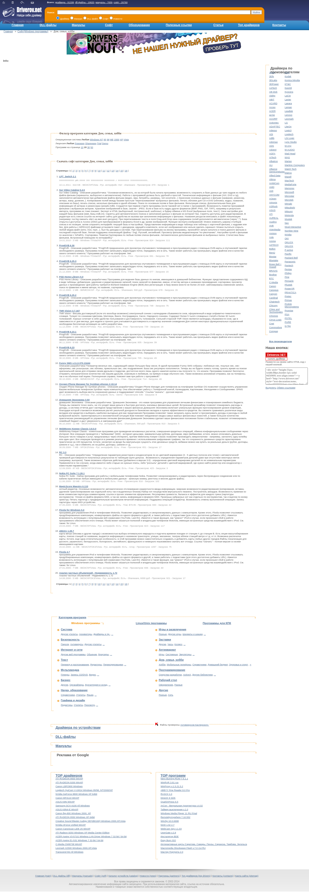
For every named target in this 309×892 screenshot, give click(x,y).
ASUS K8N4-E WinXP (67, 810)
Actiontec (274, 122)
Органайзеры (77, 685)
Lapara (288, 103)
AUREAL (273, 218)
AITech (272, 157)
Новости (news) (148, 876)
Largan (288, 107)
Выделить (271, 387)
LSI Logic (289, 138)
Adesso (273, 130)
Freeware (80, 143)
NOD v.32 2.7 (167, 825)
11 (104, 170)
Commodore (275, 327)
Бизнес (65, 680)
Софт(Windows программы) (33, 31)
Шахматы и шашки (193, 634)
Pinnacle (289, 280)
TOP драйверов (69, 776)
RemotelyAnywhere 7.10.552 (175, 817)
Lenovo (288, 115)
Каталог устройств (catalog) (123, 876)
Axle (271, 237)
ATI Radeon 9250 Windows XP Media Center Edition (83, 833)
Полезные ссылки (179, 25)
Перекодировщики (113, 665)
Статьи (218, 25)
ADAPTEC (274, 126)
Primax (288, 300)
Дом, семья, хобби (171, 660)
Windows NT (96, 139)
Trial (99, 143)
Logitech (289, 134)
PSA (287, 314)
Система (66, 629)
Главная (18, 25)
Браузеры (103, 655)
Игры (161, 655)
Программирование (172, 670)
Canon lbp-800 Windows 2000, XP (73, 813)
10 (82, 147)
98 (108, 139)
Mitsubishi (290, 207)
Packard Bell (291, 257)
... (112, 634)
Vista (126, 139)
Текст (64, 660)
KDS (287, 72)
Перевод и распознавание (75, 665)
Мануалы (78, 25)
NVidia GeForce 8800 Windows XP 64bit (76, 794)
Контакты (279, 25)
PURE (288, 322)
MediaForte (290, 184)
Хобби (162, 665)
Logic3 (288, 130)
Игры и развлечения (172, 629)
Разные (163, 634)
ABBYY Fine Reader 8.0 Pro (175, 790)
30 (88, 147)
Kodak (288, 76)
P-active (289, 250)
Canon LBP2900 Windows (69, 786)
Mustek (288, 219)
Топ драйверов (249, 25)
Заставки (165, 640)
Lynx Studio (291, 142)
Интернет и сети (72, 650)
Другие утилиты (69, 634)
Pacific (288, 253)
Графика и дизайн (73, 700)
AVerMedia (274, 229)
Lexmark (289, 118)
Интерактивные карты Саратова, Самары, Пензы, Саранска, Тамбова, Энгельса (204, 844)
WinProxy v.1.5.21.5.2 (172, 786)
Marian (288, 161)
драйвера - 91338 (64, 2)
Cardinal (273, 297)
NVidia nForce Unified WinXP (71, 825)
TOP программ (173, 776)
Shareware (90, 143)
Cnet (271, 323)
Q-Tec (288, 326)
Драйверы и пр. (101, 634)
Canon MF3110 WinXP (67, 798)
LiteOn (288, 126)
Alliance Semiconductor (277, 170)
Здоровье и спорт (238, 665)
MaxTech (289, 180)
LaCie (288, 95)
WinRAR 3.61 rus (169, 783)
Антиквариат (167, 650)
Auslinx (273, 221)
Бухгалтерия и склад (96, 685)
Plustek (288, 284)
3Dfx (271, 76)
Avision (273, 233)
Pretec (288, 296)
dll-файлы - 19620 (84, 2)
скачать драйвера (276, 356)
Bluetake (273, 260)
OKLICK (289, 242)
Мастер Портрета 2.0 (172, 852)
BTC (271, 278)
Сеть (170, 695)
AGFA (272, 153)
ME (111, 139)
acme (272, 115)
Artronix (273, 202)
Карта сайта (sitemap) (246, 876)
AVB (271, 225)
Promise (289, 310)
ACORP (273, 118)
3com (272, 72)
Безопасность (70, 640)
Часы (170, 644)
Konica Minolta (292, 80)
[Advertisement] (22, 136)
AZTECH (273, 245)
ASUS (272, 210)
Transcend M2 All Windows (69, 852)
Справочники (68, 695)
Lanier (288, 99)
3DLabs (273, 80)
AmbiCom (274, 183)
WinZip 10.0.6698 (170, 821)
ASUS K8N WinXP (65, 802)
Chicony (273, 305)
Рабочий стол (168, 680)
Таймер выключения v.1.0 (174, 810)
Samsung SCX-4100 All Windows (73, 806)
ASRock (273, 206)
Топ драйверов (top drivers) (196, 876)
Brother (273, 274)
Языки (90, 695)
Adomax (273, 142)
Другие (64, 685)
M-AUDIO (290, 149)
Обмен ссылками (286, 387)
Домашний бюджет (218, 665)
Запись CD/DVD (79, 675)
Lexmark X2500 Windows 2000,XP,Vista (76, 848)
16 (126, 170)
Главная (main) (43, 876)
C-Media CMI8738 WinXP (69, 844)
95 (105, 139)
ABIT (271, 99)
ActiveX (187, 675)
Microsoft (289, 192)
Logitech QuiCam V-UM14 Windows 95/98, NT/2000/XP (84, 790)
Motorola (289, 215)
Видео (92, 675)
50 (92, 147)
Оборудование (139, 25)
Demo (105, 143)
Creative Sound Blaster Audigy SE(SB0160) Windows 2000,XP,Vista (91, 821)
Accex (272, 107)
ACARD (273, 103)
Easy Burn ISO (168, 840)
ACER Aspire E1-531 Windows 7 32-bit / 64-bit (79, 840)
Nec (287, 223)
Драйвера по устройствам (78, 728)
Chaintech (274, 301)
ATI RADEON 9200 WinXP (69, 783)
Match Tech (290, 169)
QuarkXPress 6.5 (169, 802)
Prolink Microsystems (292, 305)
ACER (272, 111)
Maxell (288, 176)
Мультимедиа (70, 670)
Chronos (273, 315)
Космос (178, 644)
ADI (271, 134)
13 (113, 170)
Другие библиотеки (202, 675)
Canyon (273, 294)
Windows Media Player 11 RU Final (179, 813)
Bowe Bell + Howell (275, 265)
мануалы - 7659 (104, 2)
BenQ (272, 252)
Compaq (273, 331)
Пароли (65, 644)
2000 (116, 139)
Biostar (272, 256)
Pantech (289, 265)
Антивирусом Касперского (194, 725)
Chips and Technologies (276, 310)
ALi (271, 165)
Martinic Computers (295, 165)
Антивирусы (76, 644)
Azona (272, 241)
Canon (272, 286)
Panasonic (290, 261)
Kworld (288, 88)
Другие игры (174, 634)
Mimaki (288, 203)
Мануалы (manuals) (82, 876)
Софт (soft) (101, 876)
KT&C (288, 84)
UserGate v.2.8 (168, 833)
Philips (288, 273)
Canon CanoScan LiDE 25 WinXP (73, 829)
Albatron (273, 161)
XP (121, 139)
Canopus (273, 290)
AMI (271, 191)
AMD (271, 187)
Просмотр (89, 705)
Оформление (166, 685)
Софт (109, 25)
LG (286, 122)
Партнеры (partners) (169, 876)
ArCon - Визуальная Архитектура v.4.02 (182, 806)
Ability (272, 95)
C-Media (273, 282)
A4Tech (273, 88)
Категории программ (72, 618)
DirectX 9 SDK (168, 798)
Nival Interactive (293, 226)
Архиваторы (85, 634)
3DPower (274, 84)
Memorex (289, 188)
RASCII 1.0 (166, 794)
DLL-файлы (48, 25)
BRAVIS (273, 270)
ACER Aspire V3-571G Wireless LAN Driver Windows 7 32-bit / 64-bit (91, 837)
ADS (271, 145)
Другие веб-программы (73, 655)
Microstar (289, 196)
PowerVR (290, 288)
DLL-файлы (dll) (61, 876)
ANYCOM (274, 194)
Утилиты (80, 695)
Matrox (288, 172)
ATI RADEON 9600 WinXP (69, 779)
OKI (287, 238)
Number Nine (291, 230)
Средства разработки (170, 675)
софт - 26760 (121, 2)
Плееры (65, 675)
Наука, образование (74, 690)
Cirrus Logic (275, 319)
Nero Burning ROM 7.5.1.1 (174, 779)
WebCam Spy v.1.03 (171, 829)
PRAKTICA (290, 292)
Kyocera (289, 91)
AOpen (272, 198)
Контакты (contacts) (222, 876)
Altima (272, 179)
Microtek (289, 199)
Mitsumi (289, 211)
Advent (272, 149)
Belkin (272, 248)
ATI (271, 214)
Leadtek (289, 111)
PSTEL (288, 318)
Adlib (271, 138)
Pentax (288, 269)
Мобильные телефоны (179, 665)
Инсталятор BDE (170, 837)
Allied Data (274, 175)
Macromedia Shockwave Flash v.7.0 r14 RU (183, 848)
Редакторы (96, 665)
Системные (172, 655)
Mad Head (290, 153)
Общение (92, 655)
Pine (287, 277)
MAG (287, 157)
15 (121, 170)
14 (117, 170)
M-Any (288, 145)
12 (108, 170)
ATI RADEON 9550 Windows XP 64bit (75, 817)
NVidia (288, 234)
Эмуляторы (185, 655)
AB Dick (273, 91)
